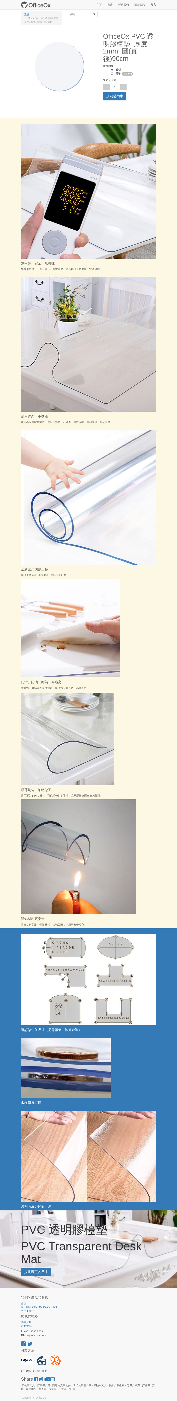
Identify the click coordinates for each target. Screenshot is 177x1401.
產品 (26, 14)
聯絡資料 (26, 1322)
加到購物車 (114, 96)
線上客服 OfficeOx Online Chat (39, 1307)
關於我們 (42, 1371)
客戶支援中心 (29, 1310)
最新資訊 (26, 1325)
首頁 (23, 1303)
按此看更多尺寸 (36, 1272)
